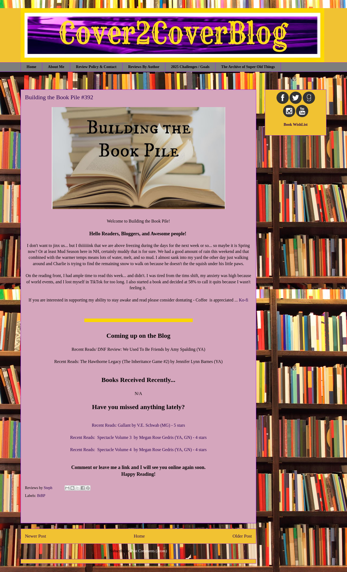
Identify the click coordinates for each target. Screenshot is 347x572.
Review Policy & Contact (96, 67)
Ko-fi (243, 300)
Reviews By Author (143, 67)
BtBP (41, 496)
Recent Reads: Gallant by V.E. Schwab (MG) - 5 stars (138, 425)
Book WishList (296, 125)
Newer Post (35, 536)
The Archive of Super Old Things (248, 67)
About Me (56, 67)
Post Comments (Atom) (149, 551)
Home (31, 67)
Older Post (242, 536)
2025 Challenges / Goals (190, 67)
